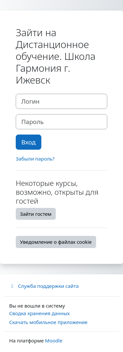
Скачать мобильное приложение (48, 322)
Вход (28, 142)
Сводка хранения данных (39, 313)
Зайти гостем (35, 214)
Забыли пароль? (35, 158)
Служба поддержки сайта (44, 286)
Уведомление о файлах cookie (56, 242)
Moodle (53, 340)
